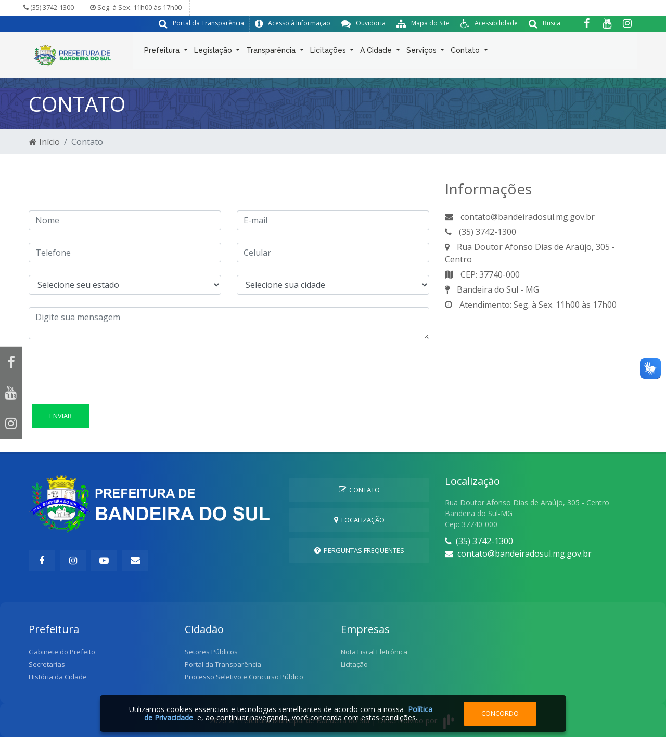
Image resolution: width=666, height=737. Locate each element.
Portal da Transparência (223, 664)
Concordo (500, 713)
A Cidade (377, 52)
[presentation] (108, 372)
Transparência (272, 52)
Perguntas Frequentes (359, 550)
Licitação (354, 664)
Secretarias (47, 664)
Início (44, 142)
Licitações (329, 52)
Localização (359, 519)
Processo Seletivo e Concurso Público (244, 676)
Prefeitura (163, 52)
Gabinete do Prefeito (62, 651)
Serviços (422, 52)
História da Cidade (58, 676)
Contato (466, 52)
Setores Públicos (211, 651)
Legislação (214, 52)
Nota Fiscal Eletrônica (374, 651)
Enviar (60, 415)
